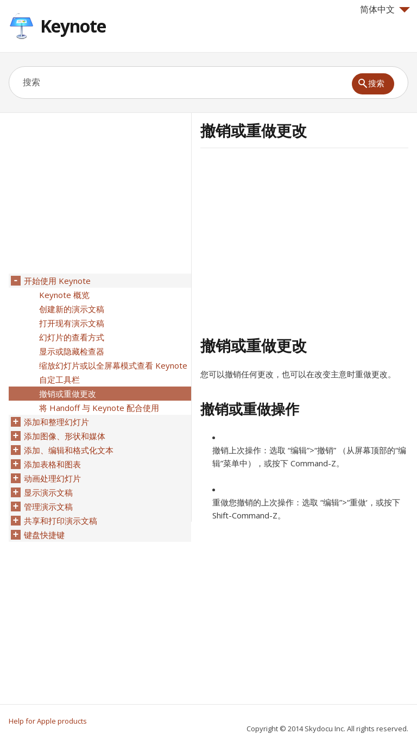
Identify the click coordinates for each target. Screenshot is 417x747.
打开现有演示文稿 (71, 323)
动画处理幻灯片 (52, 478)
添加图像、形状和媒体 (64, 436)
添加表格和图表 (52, 464)
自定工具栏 (59, 379)
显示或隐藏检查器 (71, 351)
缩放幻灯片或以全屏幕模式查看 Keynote (113, 365)
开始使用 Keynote (57, 280)
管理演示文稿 (48, 506)
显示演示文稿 (48, 492)
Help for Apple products (48, 721)
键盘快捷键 (44, 534)
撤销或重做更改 (67, 393)
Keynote (73, 25)
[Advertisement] (291, 240)
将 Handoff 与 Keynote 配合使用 (99, 407)
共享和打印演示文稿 (60, 520)
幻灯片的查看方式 (71, 337)
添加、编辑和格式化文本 (68, 450)
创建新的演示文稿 (71, 308)
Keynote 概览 (64, 294)
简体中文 (385, 9)
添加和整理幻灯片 (56, 421)
